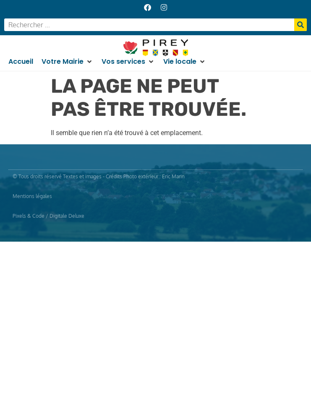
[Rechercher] (300, 24)
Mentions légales (32, 196)
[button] (67, 62)
